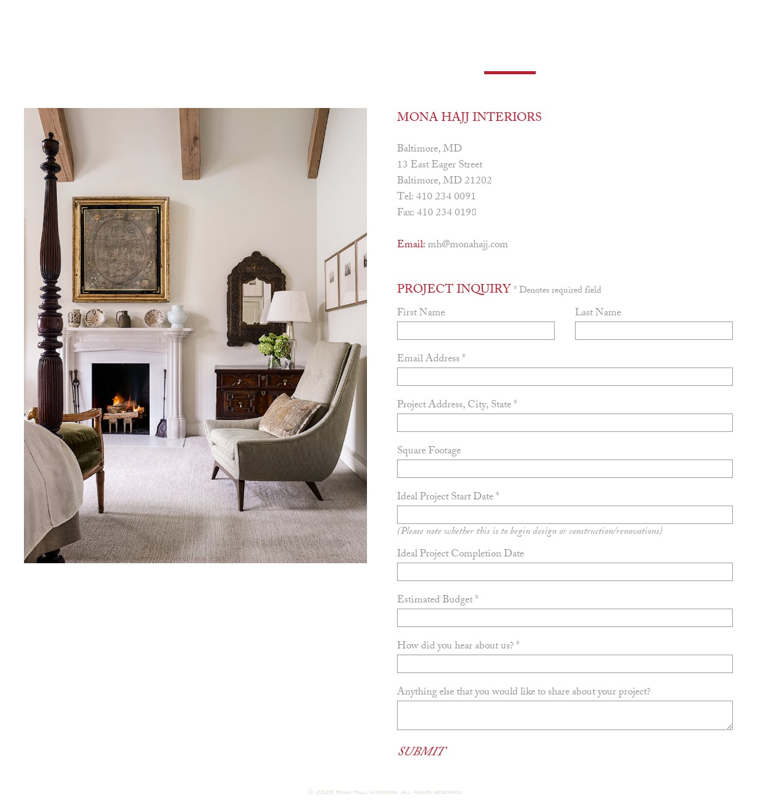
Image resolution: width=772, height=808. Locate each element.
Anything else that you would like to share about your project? (523, 693)
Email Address (431, 359)
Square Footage (429, 452)
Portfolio (225, 60)
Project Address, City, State (457, 406)
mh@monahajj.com (468, 245)
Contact (510, 60)
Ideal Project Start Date (448, 498)
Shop (575, 60)
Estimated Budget (438, 601)
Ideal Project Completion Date (460, 555)
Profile (146, 60)
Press (363, 60)
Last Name (598, 313)
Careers (433, 60)
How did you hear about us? (458, 647)
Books (300, 60)
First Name (421, 313)
